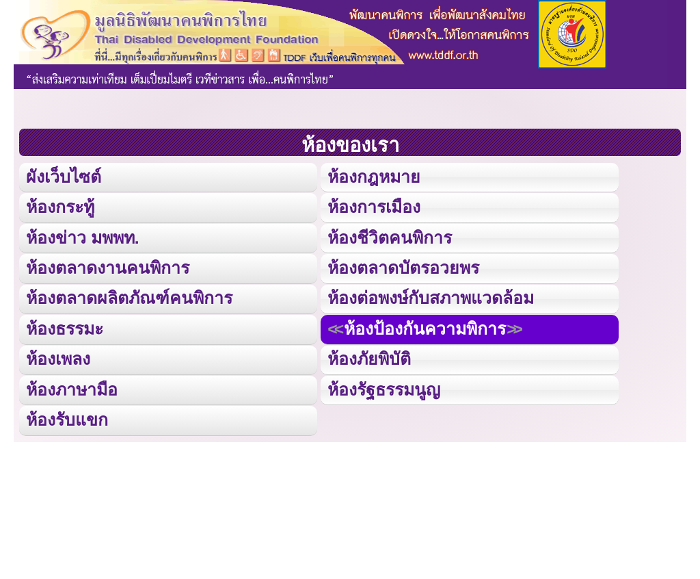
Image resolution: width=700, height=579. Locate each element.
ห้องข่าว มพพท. (82, 236)
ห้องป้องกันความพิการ (424, 327)
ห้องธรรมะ (64, 327)
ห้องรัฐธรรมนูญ (383, 387)
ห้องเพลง (58, 357)
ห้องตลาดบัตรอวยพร (403, 266)
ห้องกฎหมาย (373, 176)
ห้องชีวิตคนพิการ (389, 236)
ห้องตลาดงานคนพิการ (107, 266)
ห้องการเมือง (373, 206)
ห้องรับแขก (67, 417)
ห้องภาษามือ (72, 387)
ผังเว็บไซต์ (63, 176)
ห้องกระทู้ (60, 206)
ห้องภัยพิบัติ (368, 357)
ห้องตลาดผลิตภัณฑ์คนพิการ (128, 296)
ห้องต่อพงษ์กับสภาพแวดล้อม (430, 296)
